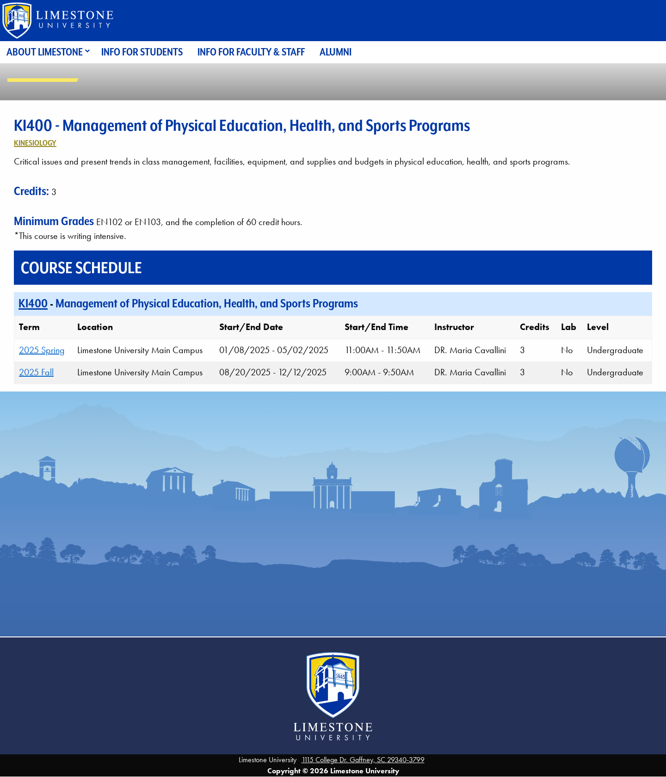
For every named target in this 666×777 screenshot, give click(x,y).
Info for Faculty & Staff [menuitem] (251, 52)
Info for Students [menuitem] (142, 52)
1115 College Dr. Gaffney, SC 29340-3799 (363, 760)
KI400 (33, 303)
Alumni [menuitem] (336, 52)
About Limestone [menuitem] (44, 52)
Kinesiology (35, 142)
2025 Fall (36, 372)
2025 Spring (42, 350)
